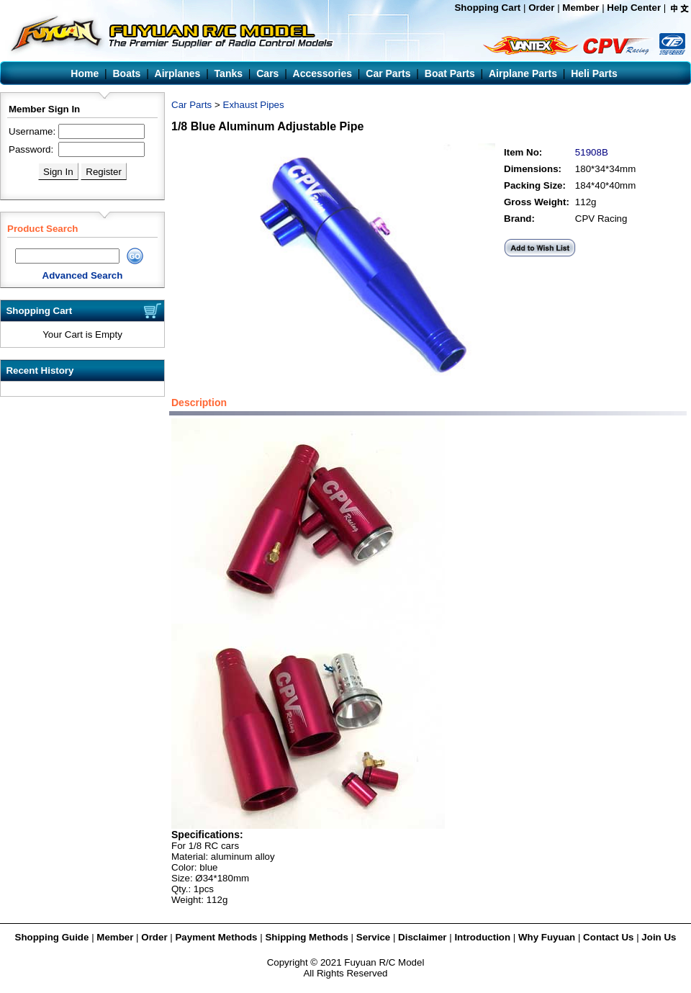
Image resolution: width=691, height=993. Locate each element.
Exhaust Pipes (253, 104)
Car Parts (191, 104)
